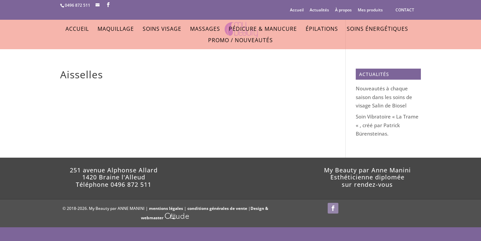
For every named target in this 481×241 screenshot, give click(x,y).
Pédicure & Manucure (263, 29)
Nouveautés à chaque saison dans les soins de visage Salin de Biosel (384, 97)
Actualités (319, 10)
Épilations (322, 29)
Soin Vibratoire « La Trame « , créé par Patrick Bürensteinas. (387, 125)
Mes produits (370, 10)
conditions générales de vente (217, 208)
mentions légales (166, 208)
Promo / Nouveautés (240, 41)
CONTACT (404, 10)
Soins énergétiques (377, 29)
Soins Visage (162, 29)
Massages (205, 29)
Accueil (297, 10)
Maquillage (116, 29)
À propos (343, 10)
